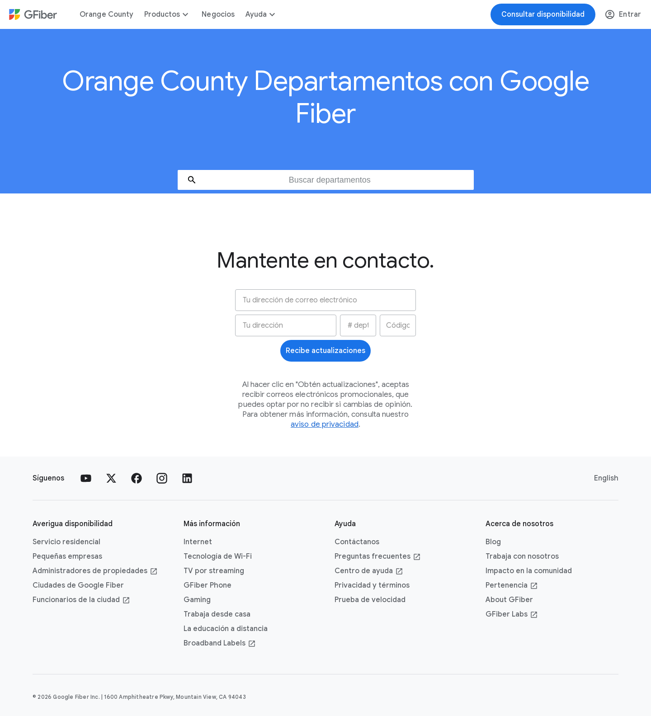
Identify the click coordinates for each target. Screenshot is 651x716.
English (606, 478)
